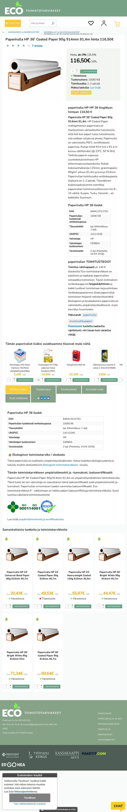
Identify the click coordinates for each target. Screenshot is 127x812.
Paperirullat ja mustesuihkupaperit (62, 32)
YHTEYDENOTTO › (106, 739)
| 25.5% (87, 55)
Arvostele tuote (95, 389)
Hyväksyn (30, 798)
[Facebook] (48, 398)
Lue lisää (95, 87)
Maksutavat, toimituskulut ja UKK (58, 809)
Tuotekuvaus (43, 389)
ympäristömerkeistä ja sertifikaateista (41, 519)
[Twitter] (45, 398)
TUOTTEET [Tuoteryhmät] (13, 23)
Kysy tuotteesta (18, 398)
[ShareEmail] (38, 398)
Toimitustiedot (69, 389)
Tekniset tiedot (17, 389)
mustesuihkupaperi (80, 321)
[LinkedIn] (42, 398)
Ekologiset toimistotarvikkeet (60, 465)
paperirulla (89, 315)
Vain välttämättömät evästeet (30, 803)
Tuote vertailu (81, 92)
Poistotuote (75, 326)
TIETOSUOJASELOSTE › (109, 724)
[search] (53, 22)
